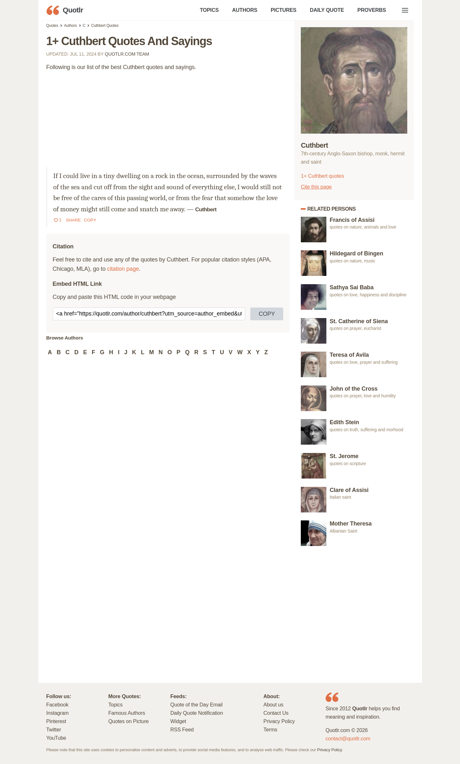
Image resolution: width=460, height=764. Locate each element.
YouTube (56, 738)
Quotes (52, 25)
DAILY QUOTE (327, 10)
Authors (70, 25)
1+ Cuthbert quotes (322, 176)
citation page (123, 269)
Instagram (57, 713)
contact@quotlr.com (347, 738)
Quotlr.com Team (127, 54)
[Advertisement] (168, 122)
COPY (267, 314)
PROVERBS (371, 10)
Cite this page (316, 187)
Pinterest (56, 721)
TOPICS (209, 10)
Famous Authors (126, 713)
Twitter (53, 729)
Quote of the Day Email (196, 704)
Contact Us (275, 713)
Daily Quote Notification (196, 713)
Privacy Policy (279, 721)
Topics (115, 704)
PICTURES (283, 10)
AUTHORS (244, 10)
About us (273, 704)
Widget (178, 721)
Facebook (57, 704)
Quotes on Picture (128, 721)
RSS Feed (182, 729)
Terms (270, 729)
